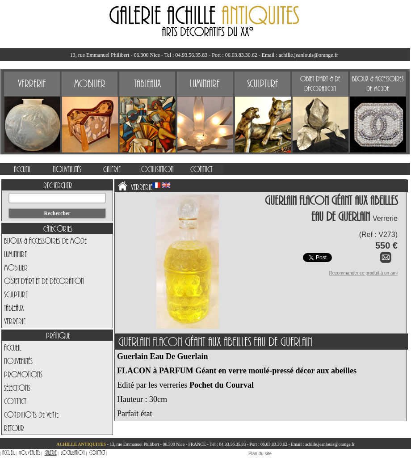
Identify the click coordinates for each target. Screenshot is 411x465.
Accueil (12, 347)
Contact (15, 401)
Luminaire (15, 254)
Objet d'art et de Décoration (44, 280)
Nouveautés (18, 360)
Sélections (17, 387)
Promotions (23, 374)
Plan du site (260, 453)
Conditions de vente (31, 414)
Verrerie (14, 321)
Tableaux (14, 307)
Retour (14, 428)
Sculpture (16, 294)
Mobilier (16, 267)
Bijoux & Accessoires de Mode (45, 240)
